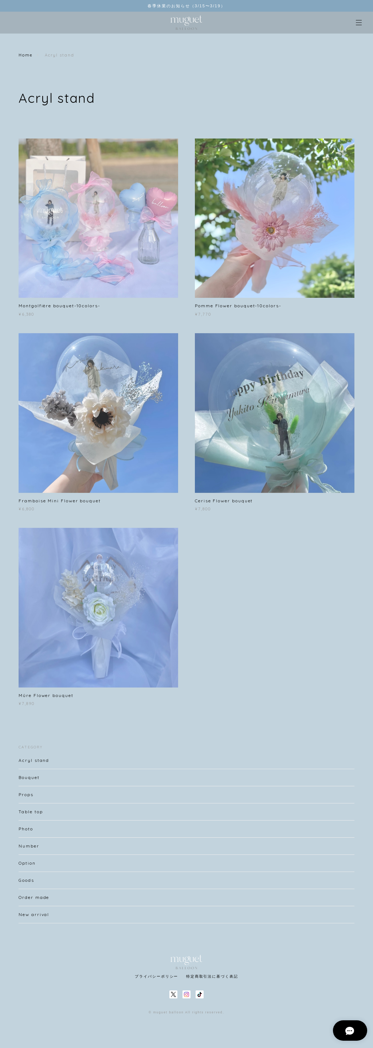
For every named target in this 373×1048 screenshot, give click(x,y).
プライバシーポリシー (156, 976)
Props (26, 797)
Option (27, 866)
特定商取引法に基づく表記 (212, 976)
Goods (26, 883)
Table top (31, 814)
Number (29, 849)
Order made (34, 900)
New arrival (34, 917)
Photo (26, 831)
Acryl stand (34, 763)
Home (26, 55)
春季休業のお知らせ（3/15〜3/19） (186, 6)
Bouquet (29, 780)
